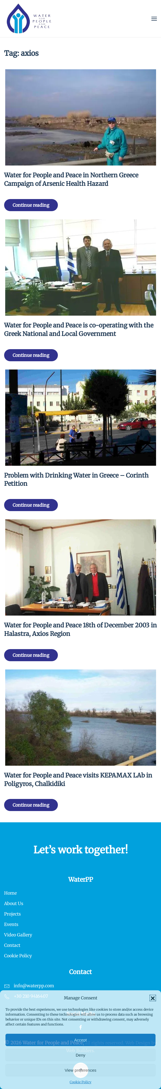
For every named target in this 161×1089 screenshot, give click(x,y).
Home (10, 893)
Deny (80, 1055)
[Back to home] (29, 18)
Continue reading (31, 205)
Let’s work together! (80, 850)
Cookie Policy (80, 1082)
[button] (153, 998)
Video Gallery (18, 935)
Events (11, 924)
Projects (12, 914)
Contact (12, 945)
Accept (80, 1040)
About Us (13, 903)
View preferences (81, 1070)
